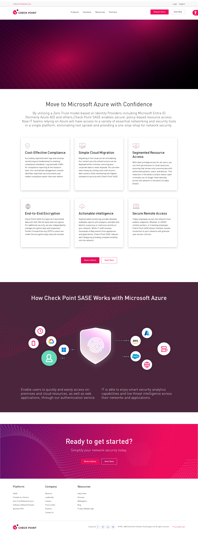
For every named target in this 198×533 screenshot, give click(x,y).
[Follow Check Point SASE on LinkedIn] (108, 527)
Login (175, 2)
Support (182, 2)
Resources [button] (100, 11)
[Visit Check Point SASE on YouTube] (113, 527)
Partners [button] (113, 11)
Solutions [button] (87, 11)
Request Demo (159, 10)
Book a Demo (22, 66)
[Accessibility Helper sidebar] (194, 18)
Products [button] (75, 11)
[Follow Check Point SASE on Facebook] (98, 527)
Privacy (175, 527)
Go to (22, 3)
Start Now (178, 10)
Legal (183, 527)
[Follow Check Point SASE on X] (103, 527)
